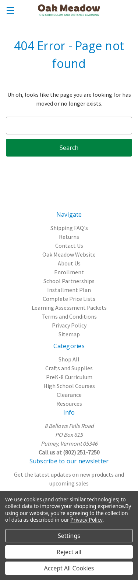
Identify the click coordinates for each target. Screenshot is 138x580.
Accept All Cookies (69, 568)
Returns (69, 236)
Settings (69, 536)
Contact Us (69, 245)
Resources (69, 403)
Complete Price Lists (69, 298)
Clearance (69, 394)
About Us (69, 263)
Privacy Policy (69, 325)
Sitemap (69, 334)
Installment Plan (69, 290)
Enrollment (69, 272)
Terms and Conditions (69, 316)
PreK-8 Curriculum (69, 377)
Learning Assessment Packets (69, 307)
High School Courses (69, 385)
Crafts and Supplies (69, 368)
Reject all (69, 552)
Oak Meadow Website (69, 254)
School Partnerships (69, 281)
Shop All (69, 359)
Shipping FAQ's (69, 227)
